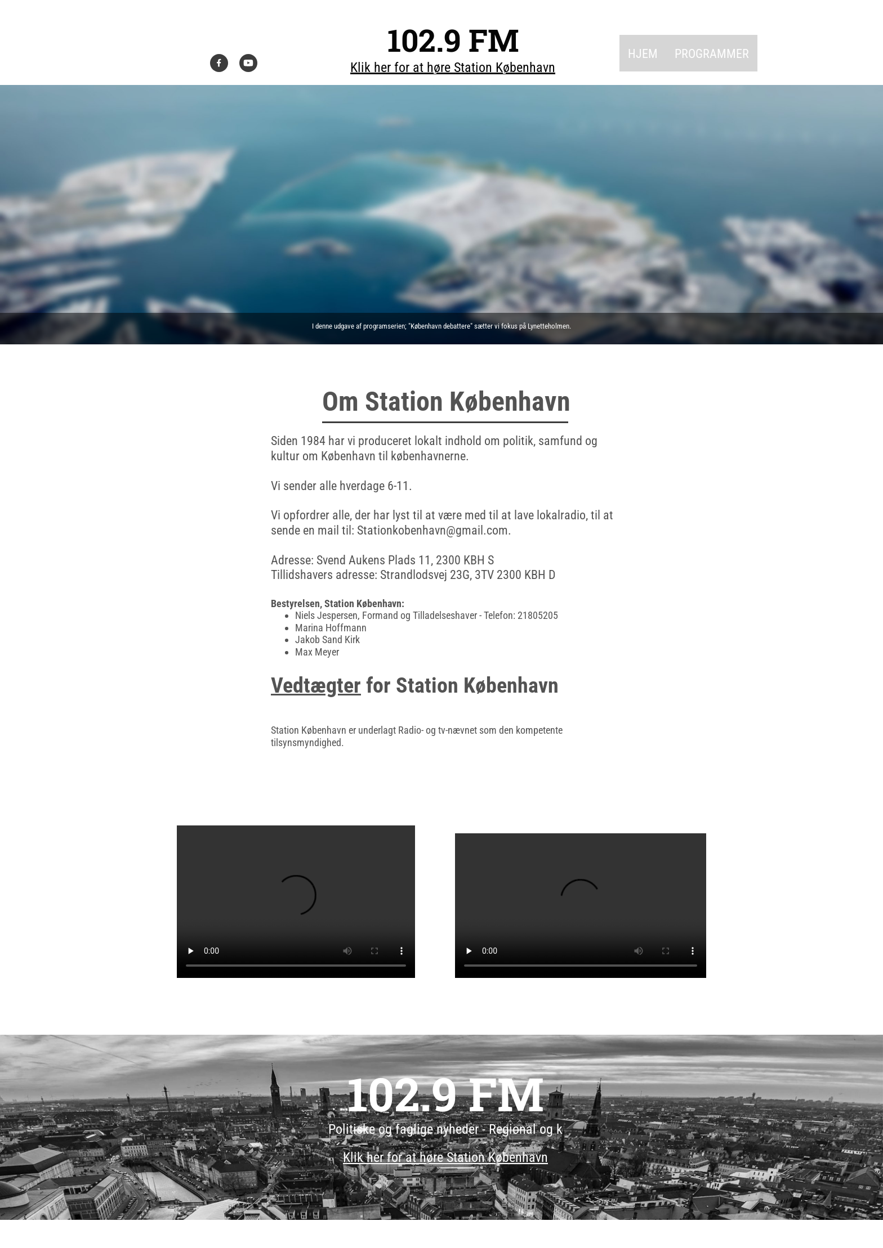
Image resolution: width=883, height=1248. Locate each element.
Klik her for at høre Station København (452, 67)
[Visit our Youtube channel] (248, 63)
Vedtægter (316, 685)
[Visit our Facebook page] (219, 63)
